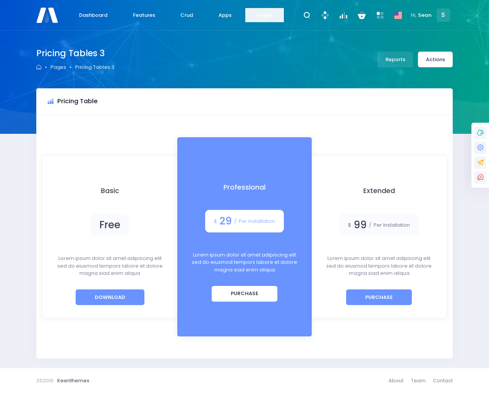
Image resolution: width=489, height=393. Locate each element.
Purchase (244, 293)
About (396, 380)
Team (418, 380)
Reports (395, 59)
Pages (58, 67)
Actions (435, 59)
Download (110, 297)
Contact (443, 380)
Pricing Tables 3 (94, 67)
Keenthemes (73, 380)
